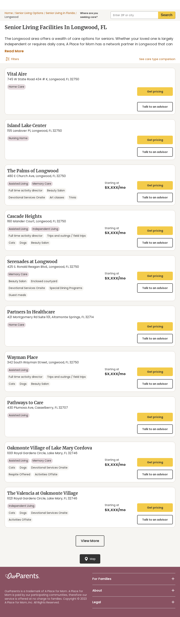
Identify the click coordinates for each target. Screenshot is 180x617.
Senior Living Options (29, 13)
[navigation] (12, 59)
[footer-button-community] (173, 579)
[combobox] (134, 15)
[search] (166, 15)
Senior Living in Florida (60, 13)
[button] (133, 579)
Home (9, 13)
